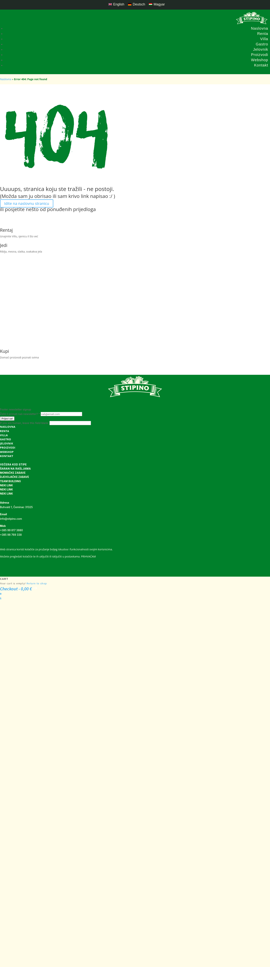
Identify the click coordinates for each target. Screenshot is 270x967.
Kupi (4, 351)
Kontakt (261, 65)
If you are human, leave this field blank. (25, 423)
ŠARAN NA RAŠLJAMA (15, 468)
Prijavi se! (7, 418)
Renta (262, 34)
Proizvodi (259, 55)
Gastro (262, 44)
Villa (264, 39)
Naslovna (259, 28)
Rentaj (6, 230)
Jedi (3, 245)
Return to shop (37, 583)
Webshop (259, 60)
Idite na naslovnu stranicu (26, 203)
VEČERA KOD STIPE (13, 464)
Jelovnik (260, 49)
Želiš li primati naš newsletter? (20, 414)
